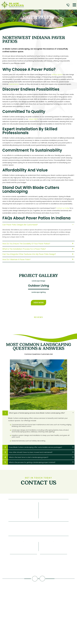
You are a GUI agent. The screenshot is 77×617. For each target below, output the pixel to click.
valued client (33, 119)
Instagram (42, 582)
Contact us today (62, 208)
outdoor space (57, 74)
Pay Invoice (54, 513)
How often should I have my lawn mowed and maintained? (31, 454)
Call (68, 4)
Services (23, 509)
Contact (54, 516)
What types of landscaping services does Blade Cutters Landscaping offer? (37, 415)
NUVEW (6, 610)
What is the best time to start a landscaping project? (29, 460)
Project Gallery (23, 520)
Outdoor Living (38, 287)
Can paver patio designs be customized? (20, 225)
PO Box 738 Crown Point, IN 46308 (23, 553)
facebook (34, 582)
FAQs (23, 516)
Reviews (54, 509)
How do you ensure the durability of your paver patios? (27, 244)
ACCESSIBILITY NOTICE (56, 610)
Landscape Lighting (38, 294)
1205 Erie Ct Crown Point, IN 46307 (53, 553)
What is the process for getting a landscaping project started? (32, 465)
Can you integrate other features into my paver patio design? (30, 255)
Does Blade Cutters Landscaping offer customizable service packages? (35, 449)
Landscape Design (38, 282)
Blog (54, 506)
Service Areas (23, 513)
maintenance (14, 84)
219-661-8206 (39, 570)
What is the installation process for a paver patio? (24, 249)
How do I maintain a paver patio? (17, 261)
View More (38, 304)
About (23, 506)
